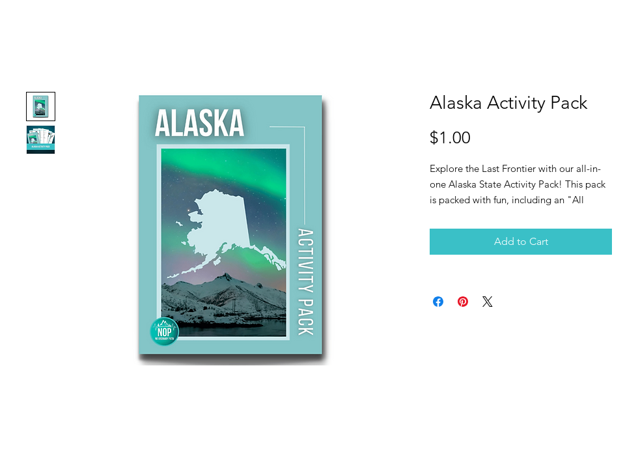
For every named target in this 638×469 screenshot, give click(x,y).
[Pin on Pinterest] (463, 301)
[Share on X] (487, 301)
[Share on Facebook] (438, 301)
